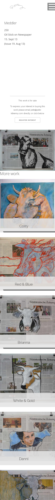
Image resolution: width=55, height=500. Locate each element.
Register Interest (27, 120)
